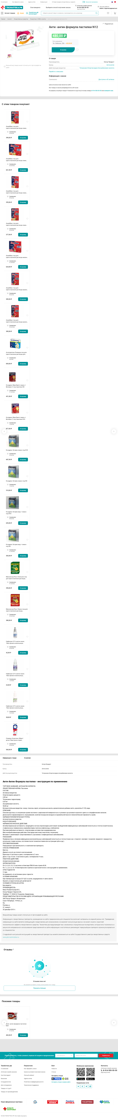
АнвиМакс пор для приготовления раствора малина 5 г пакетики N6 (17, 321)
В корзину (63, 50)
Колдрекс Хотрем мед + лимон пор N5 (16, 545)
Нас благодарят (6, 1075)
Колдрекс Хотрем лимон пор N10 (17, 450)
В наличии (27, 758)
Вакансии (4, 1078)
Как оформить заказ (18, 2)
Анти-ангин (110, 65)
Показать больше (39, 988)
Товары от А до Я (6, 1088)
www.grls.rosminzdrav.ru (11, 937)
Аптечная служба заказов (9, 1072)
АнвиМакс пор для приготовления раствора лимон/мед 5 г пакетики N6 (17, 224)
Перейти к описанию (56, 71)
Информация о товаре (10, 758)
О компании (4, 2)
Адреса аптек (31, 2)
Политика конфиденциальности (33, 1082)
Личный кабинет (29, 1075)
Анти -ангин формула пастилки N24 (16, 1025)
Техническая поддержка (31, 1085)
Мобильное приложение (85, 1066)
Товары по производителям (9, 1091)
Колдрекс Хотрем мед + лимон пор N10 (16, 512)
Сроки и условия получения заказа (34, 1072)
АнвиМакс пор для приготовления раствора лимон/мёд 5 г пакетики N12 (17, 159)
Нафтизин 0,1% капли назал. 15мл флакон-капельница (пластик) (15, 642)
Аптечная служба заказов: (84, 5)
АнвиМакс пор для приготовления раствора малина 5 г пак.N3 (17, 289)
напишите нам (108, 90)
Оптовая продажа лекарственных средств (63, 2)
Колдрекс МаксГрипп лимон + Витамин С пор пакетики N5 (16, 386)
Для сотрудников (6, 1085)
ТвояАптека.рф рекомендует (32, 13)
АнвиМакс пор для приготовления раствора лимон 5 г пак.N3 (16, 127)
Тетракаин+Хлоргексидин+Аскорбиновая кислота (97, 68)
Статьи (54, 1072)
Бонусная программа (90, 2)
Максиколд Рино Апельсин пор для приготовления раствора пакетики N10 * (16, 578)
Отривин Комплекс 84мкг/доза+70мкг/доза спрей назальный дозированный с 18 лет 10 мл (16, 739)
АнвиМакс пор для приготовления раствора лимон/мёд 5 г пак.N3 (17, 192)
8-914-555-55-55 (82, 7)
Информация (43, 2)
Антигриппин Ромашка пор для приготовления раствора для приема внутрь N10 (16, 353)
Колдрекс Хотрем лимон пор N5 (16, 481)
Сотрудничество (6, 1082)
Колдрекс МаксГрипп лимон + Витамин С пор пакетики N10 (16, 418)
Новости (54, 1068)
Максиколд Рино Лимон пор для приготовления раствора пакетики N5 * (17, 610)
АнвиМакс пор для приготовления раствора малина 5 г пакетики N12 (17, 256)
